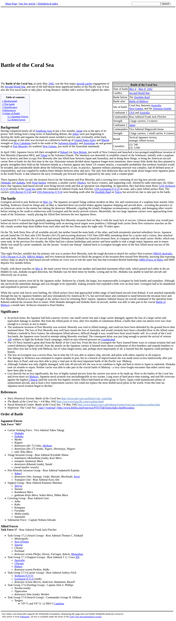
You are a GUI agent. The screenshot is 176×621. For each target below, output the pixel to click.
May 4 (132, 89)
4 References (9, 111)
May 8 (141, 89)
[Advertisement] (88, 34)
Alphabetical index (47, 3)
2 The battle (8, 105)
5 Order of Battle (11, 114)
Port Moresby (20, 147)
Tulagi (43, 156)
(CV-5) (23, 576)
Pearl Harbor (39, 183)
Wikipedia (24, 617)
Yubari (18, 474)
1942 (149, 89)
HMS (151, 260)
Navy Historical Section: (34, 399)
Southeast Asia (44, 131)
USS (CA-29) (13, 257)
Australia (156, 106)
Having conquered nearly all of (18, 131)
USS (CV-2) (106, 189)
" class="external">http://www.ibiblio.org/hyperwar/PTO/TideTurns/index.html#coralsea (85, 408)
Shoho (81, 183)
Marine (105, 141)
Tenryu (18, 486)
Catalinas (59, 604)
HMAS (162, 254)
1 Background (9, 102)
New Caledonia (22, 144)
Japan (132, 126)
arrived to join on (22, 203)
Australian (89, 144)
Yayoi (77, 477)
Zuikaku (20, 183)
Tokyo (118, 193)
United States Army (85, 141)
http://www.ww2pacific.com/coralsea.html (80, 402)
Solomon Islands (162, 109)
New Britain (80, 153)
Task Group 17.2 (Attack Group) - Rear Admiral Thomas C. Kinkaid (45, 536)
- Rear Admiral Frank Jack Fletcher (88, 529)
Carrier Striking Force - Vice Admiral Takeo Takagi (36, 431)
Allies (75, 135)
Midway (33, 377)
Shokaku (6, 183)
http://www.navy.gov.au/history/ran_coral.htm (86, 399)
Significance (9, 312)
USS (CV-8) (20, 193)
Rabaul (64, 153)
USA (131, 113)
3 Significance (9, 108)
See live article (27, 3)
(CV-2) (24, 579)
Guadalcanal (108, 340)
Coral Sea (30, 189)
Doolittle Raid (142, 98)
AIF (10, 340)
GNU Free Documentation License (85, 617)
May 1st (47, 203)
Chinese (33, 380)
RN (77, 558)
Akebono (47, 446)
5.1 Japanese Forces (17, 117)
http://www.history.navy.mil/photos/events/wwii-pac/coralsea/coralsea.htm (119, 405)
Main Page (11, 3)
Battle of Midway (138, 102)
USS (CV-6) (50, 193)
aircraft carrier (84, 84)
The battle (8, 199)
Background (10, 128)
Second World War (139, 94)
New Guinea (136, 109)
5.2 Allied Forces (16, 120)
